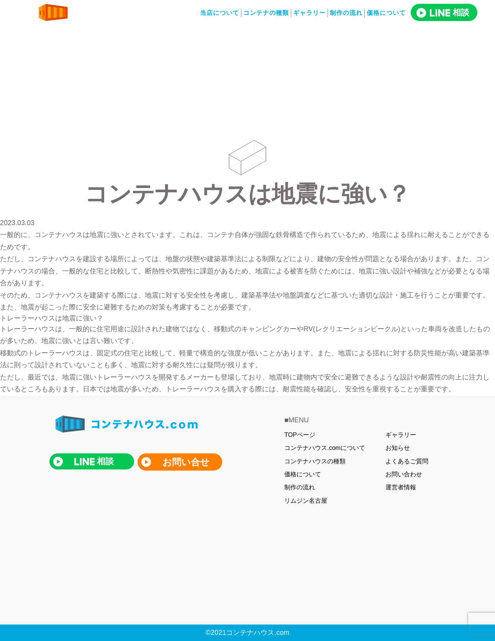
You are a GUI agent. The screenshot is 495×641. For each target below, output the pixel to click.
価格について (302, 474)
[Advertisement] (247, 82)
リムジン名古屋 (305, 500)
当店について (219, 13)
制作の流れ (346, 13)
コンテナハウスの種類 (315, 461)
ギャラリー (309, 13)
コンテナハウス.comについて (324, 448)
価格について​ (386, 13)
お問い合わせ (403, 474)
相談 (449, 12)
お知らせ (397, 448)
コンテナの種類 (266, 13)
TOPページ (299, 435)
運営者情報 (400, 487)
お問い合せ (186, 462)
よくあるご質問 (406, 461)
